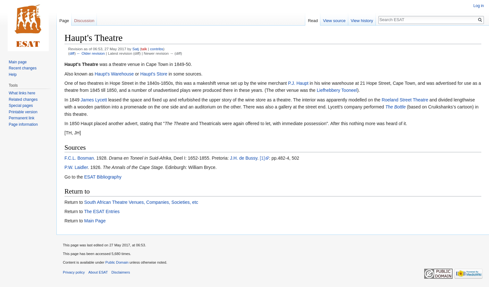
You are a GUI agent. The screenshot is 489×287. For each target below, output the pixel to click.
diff (72, 53)
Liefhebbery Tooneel (337, 90)
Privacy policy (74, 272)
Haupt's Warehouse (114, 73)
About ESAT (98, 272)
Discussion (84, 20)
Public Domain (116, 262)
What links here (22, 93)
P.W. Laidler (76, 167)
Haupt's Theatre (81, 64)
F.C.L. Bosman (79, 158)
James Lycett (94, 99)
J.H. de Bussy (243, 158)
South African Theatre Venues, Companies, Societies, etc (141, 202)
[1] (262, 158)
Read (313, 20)
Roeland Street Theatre (405, 99)
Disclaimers (121, 272)
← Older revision (91, 53)
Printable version (23, 112)
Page (64, 20)
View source (334, 20)
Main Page (94, 220)
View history (362, 20)
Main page (18, 62)
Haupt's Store (153, 73)
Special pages (21, 105)
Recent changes (23, 68)
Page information (23, 124)
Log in (478, 6)
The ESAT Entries (102, 211)
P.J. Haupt (298, 83)
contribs (156, 49)
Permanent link (21, 118)
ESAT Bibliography (102, 176)
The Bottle (395, 106)
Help (13, 74)
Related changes (23, 99)
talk (144, 49)
